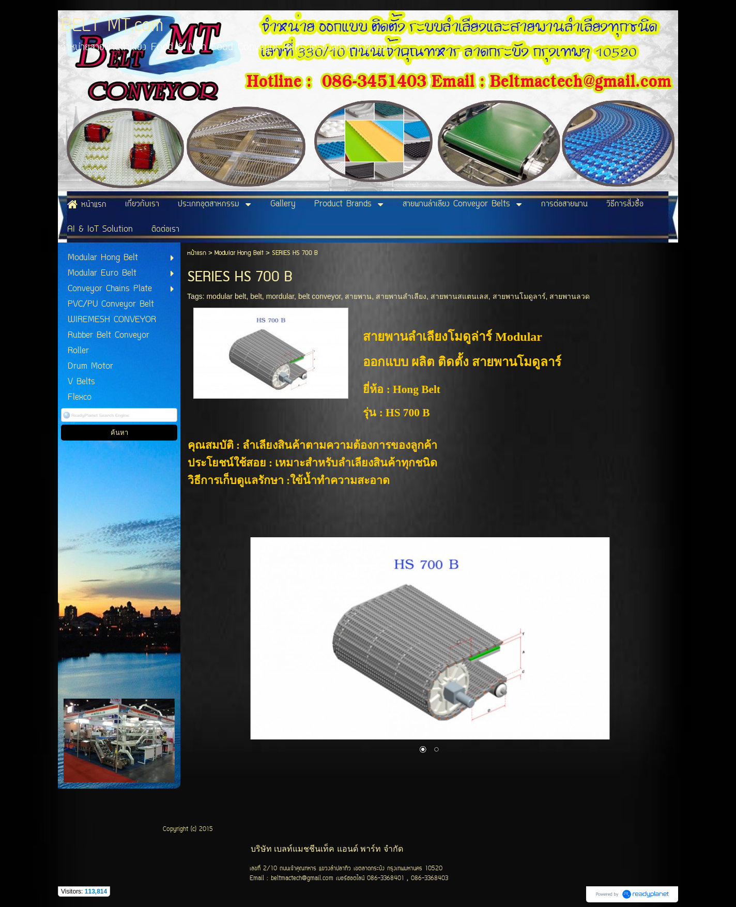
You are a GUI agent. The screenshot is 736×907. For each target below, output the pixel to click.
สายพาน (358, 296)
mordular (280, 296)
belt (256, 296)
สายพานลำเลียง (401, 296)
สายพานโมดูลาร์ (519, 296)
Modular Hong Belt (239, 253)
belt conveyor (319, 296)
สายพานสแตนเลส (459, 296)
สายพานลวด (569, 296)
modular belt (226, 296)
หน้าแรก (196, 253)
